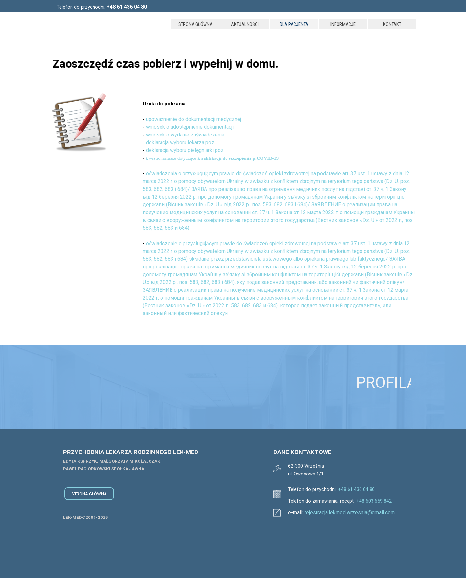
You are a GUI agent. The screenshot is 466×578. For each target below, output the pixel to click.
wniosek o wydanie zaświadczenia (185, 135)
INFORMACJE (343, 24)
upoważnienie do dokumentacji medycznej (193, 119)
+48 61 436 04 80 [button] (356, 489)
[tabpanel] (120, 7)
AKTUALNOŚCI (245, 24)
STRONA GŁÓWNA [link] (89, 493)
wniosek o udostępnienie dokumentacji (190, 127)
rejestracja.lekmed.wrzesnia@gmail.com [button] (350, 512)
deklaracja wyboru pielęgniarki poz (185, 150)
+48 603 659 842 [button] (374, 501)
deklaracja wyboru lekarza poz (180, 142)
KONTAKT (392, 24)
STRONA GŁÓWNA (195, 24)
